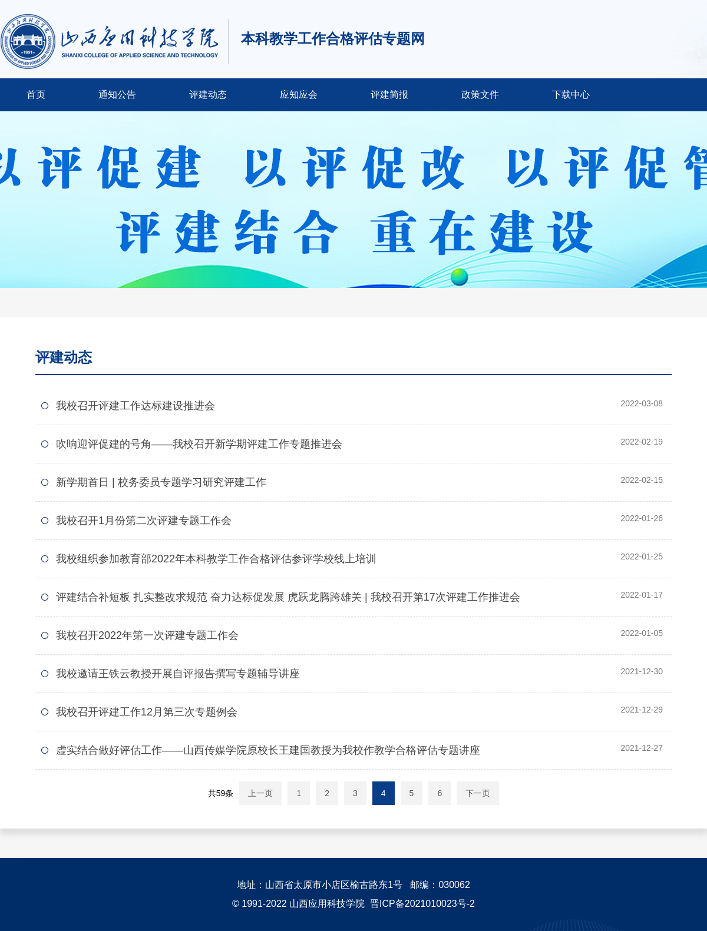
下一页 (477, 793)
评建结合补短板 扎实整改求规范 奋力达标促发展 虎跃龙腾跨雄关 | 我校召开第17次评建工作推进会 (288, 597)
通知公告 (117, 95)
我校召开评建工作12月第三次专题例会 (146, 712)
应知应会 (299, 95)
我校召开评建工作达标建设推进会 (135, 406)
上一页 (260, 793)
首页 (36, 95)
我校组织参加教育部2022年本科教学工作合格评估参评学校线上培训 (216, 559)
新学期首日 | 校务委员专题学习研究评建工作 (161, 482)
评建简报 (389, 95)
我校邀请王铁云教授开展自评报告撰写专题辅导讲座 (178, 674)
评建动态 (208, 95)
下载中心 (571, 95)
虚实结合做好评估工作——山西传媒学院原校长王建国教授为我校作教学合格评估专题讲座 (268, 750)
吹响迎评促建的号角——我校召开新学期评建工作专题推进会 (199, 444)
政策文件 (480, 95)
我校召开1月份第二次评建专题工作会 (144, 520)
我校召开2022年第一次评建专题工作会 (147, 635)
